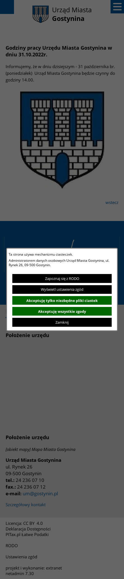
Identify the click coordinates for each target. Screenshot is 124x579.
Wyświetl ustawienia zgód (62, 289)
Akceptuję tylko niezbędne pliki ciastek (62, 300)
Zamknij (62, 322)
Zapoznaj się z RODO (62, 278)
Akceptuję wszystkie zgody (62, 311)
